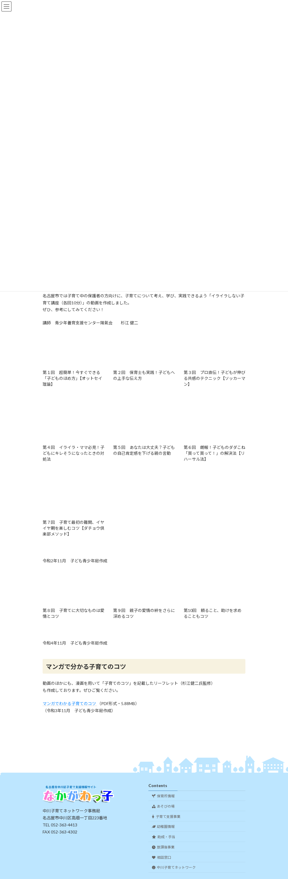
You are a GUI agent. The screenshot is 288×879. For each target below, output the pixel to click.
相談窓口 (161, 857)
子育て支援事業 (166, 816)
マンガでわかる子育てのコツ (70, 703)
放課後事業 (163, 847)
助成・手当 (163, 837)
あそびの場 (163, 806)
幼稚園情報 (163, 826)
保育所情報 (163, 796)
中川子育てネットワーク (174, 867)
